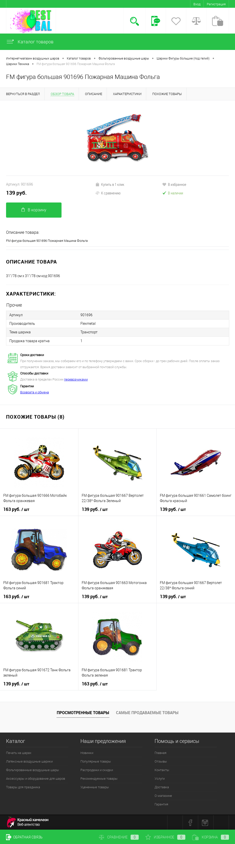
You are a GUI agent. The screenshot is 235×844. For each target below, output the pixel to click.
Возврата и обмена (34, 392)
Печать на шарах (18, 752)
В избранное (174, 184)
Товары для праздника (23, 787)
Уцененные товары (94, 787)
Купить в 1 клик (109, 184)
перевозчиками (76, 379)
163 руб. (16, 509)
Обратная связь (24, 837)
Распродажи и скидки (96, 770)
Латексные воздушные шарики (29, 761)
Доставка (162, 787)
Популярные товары (95, 761)
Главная (160, 752)
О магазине (163, 795)
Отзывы (161, 761)
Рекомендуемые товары (99, 778)
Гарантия (161, 804)
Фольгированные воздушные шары (32, 770)
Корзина (210, 837)
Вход (196, 4)
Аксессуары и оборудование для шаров (35, 778)
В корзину (33, 210)
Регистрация (216, 4)
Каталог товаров (29, 41)
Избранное (165, 837)
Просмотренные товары (83, 712)
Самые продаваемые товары (147, 712)
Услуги (160, 778)
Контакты (162, 770)
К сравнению (108, 192)
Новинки (86, 752)
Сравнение (119, 837)
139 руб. (16, 192)
